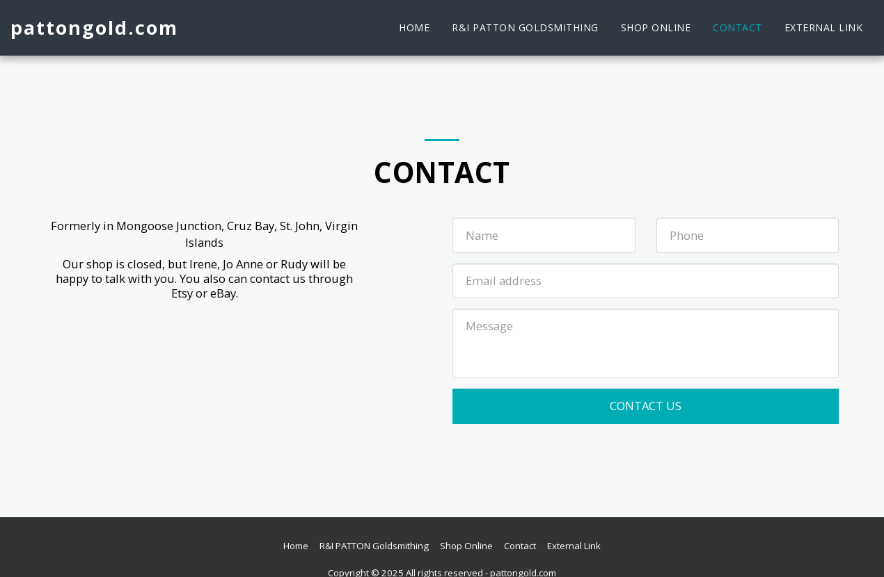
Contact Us (645, 406)
